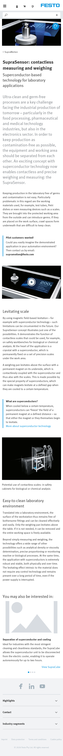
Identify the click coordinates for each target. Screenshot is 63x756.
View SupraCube (51, 667)
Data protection (18, 739)
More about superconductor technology (28, 426)
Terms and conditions (37, 739)
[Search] (32, 15)
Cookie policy (56, 739)
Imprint (4, 739)
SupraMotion (11, 52)
